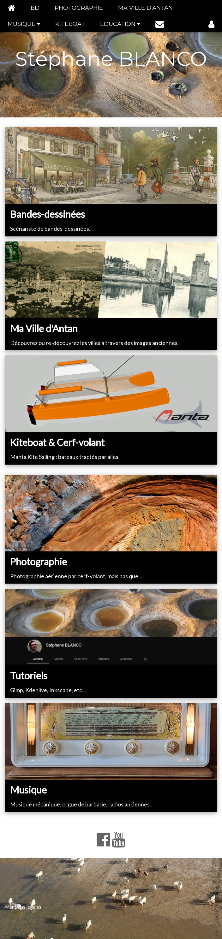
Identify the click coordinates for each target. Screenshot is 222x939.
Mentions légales (23, 907)
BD (35, 7)
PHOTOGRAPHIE (79, 7)
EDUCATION (120, 24)
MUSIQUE (24, 24)
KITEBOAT (70, 24)
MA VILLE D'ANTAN (145, 7)
